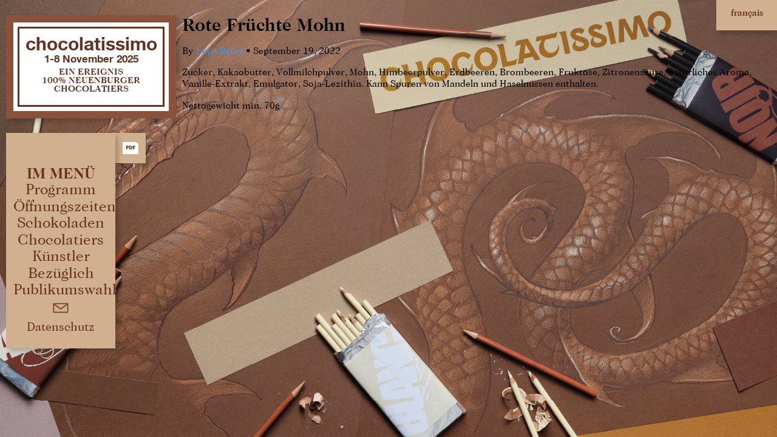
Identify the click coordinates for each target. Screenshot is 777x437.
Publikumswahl (65, 289)
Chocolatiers (61, 240)
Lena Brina (220, 51)
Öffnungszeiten (64, 206)
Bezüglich (61, 273)
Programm (60, 189)
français (747, 13)
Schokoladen (60, 223)
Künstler (61, 256)
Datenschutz (61, 327)
